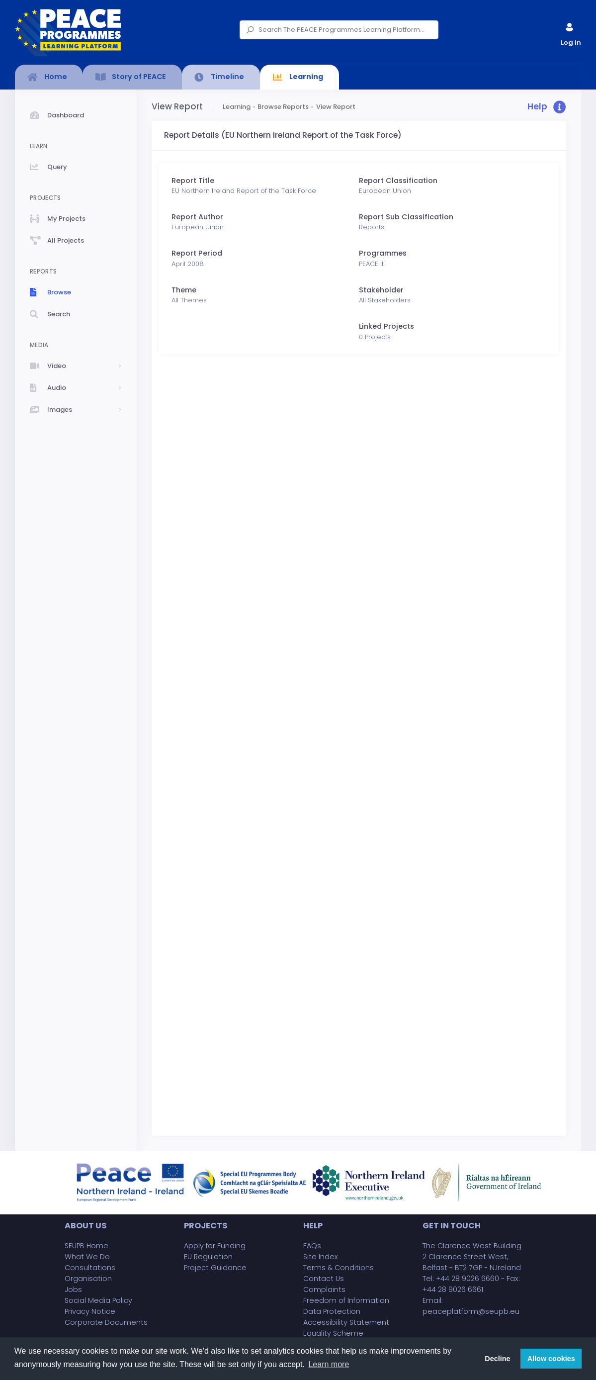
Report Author (197, 217)
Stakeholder (381, 290)
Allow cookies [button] (551, 1359)
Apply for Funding (215, 1246)
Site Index (320, 1257)
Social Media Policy (98, 1300)
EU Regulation (208, 1257)
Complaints (324, 1289)
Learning (237, 106)
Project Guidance (215, 1268)
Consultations (90, 1268)
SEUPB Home (86, 1246)
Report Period (196, 253)
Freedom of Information (346, 1300)
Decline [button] (497, 1359)
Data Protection (331, 1311)
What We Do (87, 1257)
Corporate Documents (106, 1322)
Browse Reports (283, 106)
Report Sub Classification (406, 217)
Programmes (383, 253)
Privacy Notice (90, 1311)
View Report (335, 106)
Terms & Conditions (338, 1268)
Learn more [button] (328, 1364)
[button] (546, 107)
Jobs (73, 1289)
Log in (570, 32)
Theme (183, 290)
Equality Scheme (333, 1333)
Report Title (192, 180)
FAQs (312, 1246)
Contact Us (323, 1279)
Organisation (88, 1279)
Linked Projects (386, 326)
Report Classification (398, 180)
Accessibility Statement (346, 1322)
